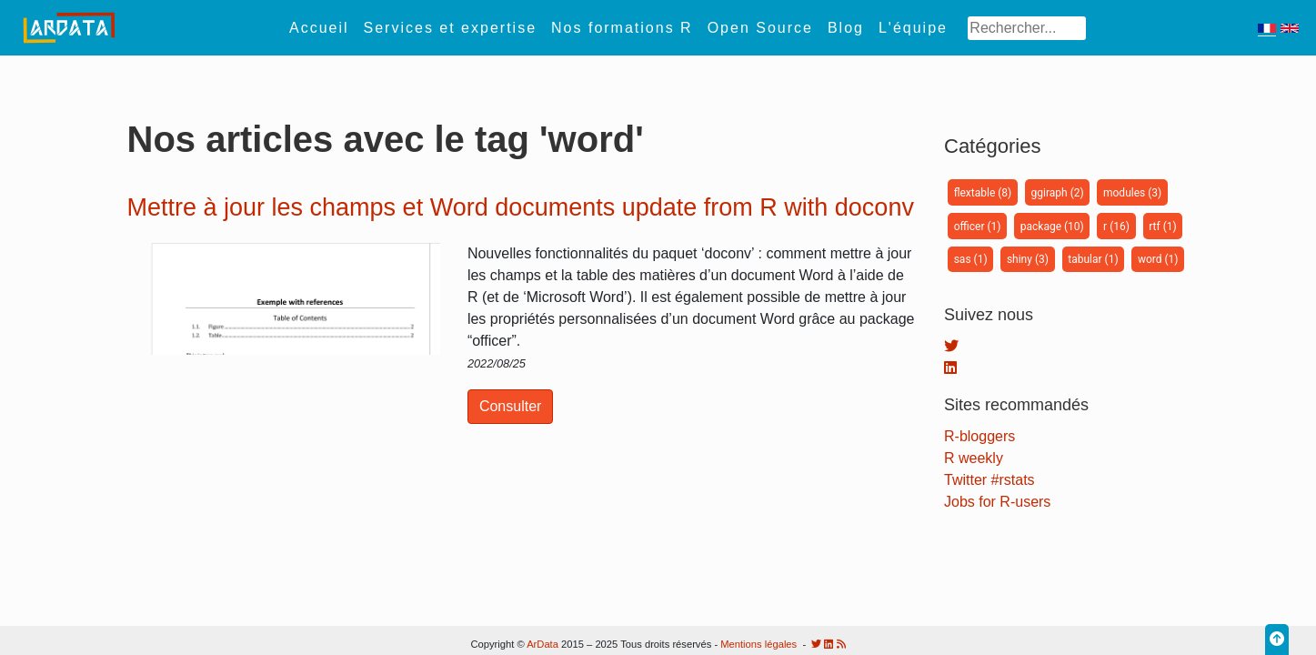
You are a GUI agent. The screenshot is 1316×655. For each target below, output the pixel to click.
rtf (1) (1162, 226)
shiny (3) (1028, 259)
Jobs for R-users (997, 501)
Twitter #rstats (989, 480)
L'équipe (913, 27)
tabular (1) (1093, 259)
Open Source (760, 27)
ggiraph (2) (1057, 192)
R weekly (973, 458)
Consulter (510, 406)
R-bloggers (979, 436)
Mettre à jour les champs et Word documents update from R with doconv (520, 207)
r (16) (1116, 226)
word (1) (1158, 259)
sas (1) (971, 259)
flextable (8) (983, 192)
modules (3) (1132, 192)
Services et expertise (450, 27)
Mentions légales (758, 644)
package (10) (1052, 226)
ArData (542, 644)
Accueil (319, 27)
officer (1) (977, 226)
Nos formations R (622, 27)
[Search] (1026, 28)
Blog (846, 27)
